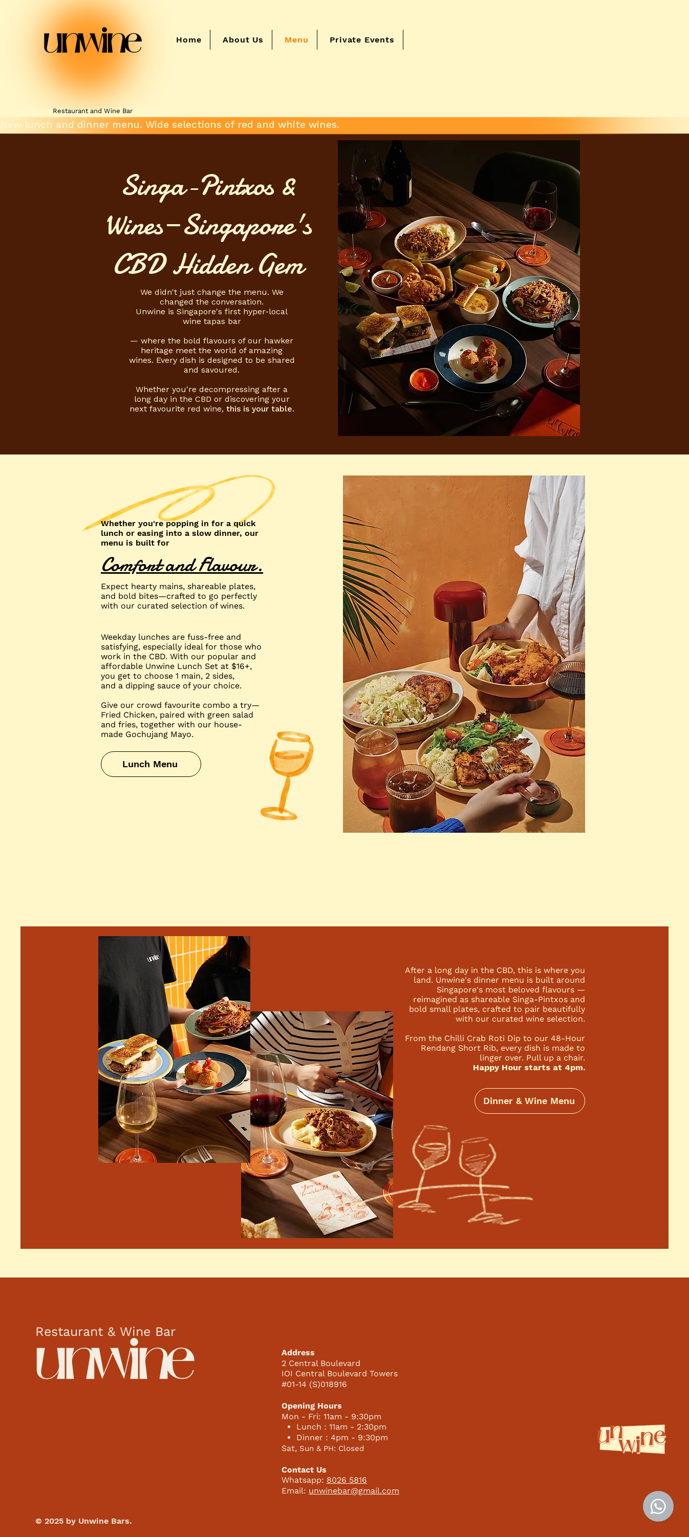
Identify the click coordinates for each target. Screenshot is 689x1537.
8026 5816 (347, 1480)
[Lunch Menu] (151, 764)
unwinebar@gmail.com (354, 1491)
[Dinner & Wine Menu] (530, 1101)
